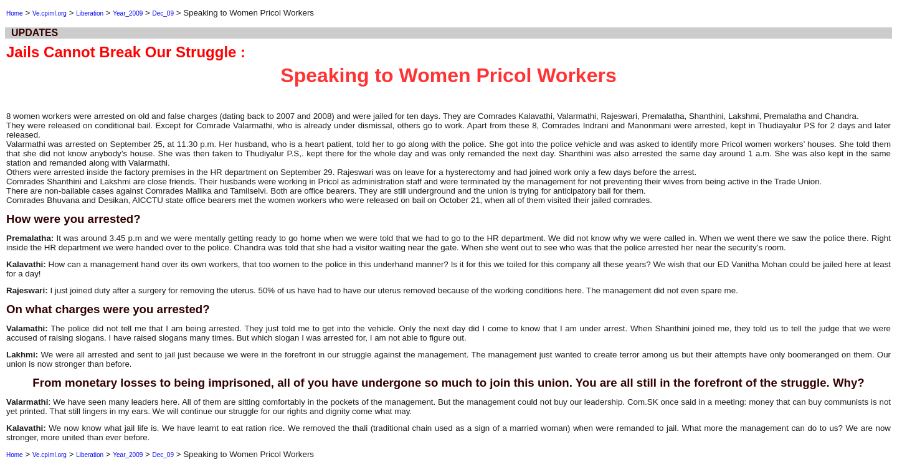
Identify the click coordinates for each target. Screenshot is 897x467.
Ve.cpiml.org (49, 13)
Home (14, 13)
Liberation (89, 13)
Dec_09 (162, 13)
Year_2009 (128, 13)
